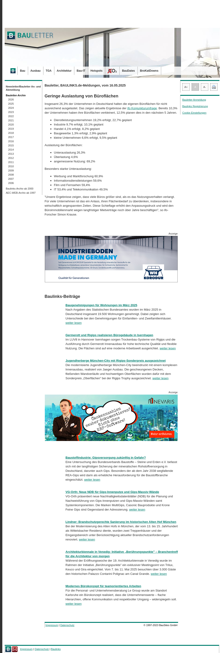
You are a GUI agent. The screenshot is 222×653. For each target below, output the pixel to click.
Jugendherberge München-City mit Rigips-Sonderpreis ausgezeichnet (115, 360)
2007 (11, 178)
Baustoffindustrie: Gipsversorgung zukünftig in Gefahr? (105, 457)
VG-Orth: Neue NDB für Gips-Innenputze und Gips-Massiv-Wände (112, 492)
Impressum (52, 625)
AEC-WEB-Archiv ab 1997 (21, 192)
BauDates (128, 70)
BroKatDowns (149, 70)
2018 (11, 133)
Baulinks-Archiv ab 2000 (19, 188)
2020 (11, 124)
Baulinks (56, 649)
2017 (11, 137)
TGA (49, 70)
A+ (186, 87)
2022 (11, 116)
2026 (11, 99)
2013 (11, 153)
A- (204, 87)
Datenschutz (67, 625)
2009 (11, 170)
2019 (11, 128)
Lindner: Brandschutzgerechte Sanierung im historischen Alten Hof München (120, 522)
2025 (11, 103)
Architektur (64, 70)
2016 (11, 141)
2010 (11, 166)
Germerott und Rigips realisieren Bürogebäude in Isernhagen (109, 335)
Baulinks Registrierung (195, 106)
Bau (22, 70)
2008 (11, 174)
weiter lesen (73, 323)
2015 (11, 145)
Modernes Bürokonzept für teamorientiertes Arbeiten (103, 586)
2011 (11, 162)
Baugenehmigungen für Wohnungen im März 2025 (101, 305)
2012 (11, 158)
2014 (11, 149)
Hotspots (96, 70)
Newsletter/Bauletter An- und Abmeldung (23, 88)
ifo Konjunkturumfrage (142, 108)
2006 (11, 183)
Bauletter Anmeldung (194, 99)
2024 (11, 107)
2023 (11, 112)
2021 (11, 120)
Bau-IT (81, 70)
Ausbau (35, 70)
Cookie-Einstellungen (194, 112)
